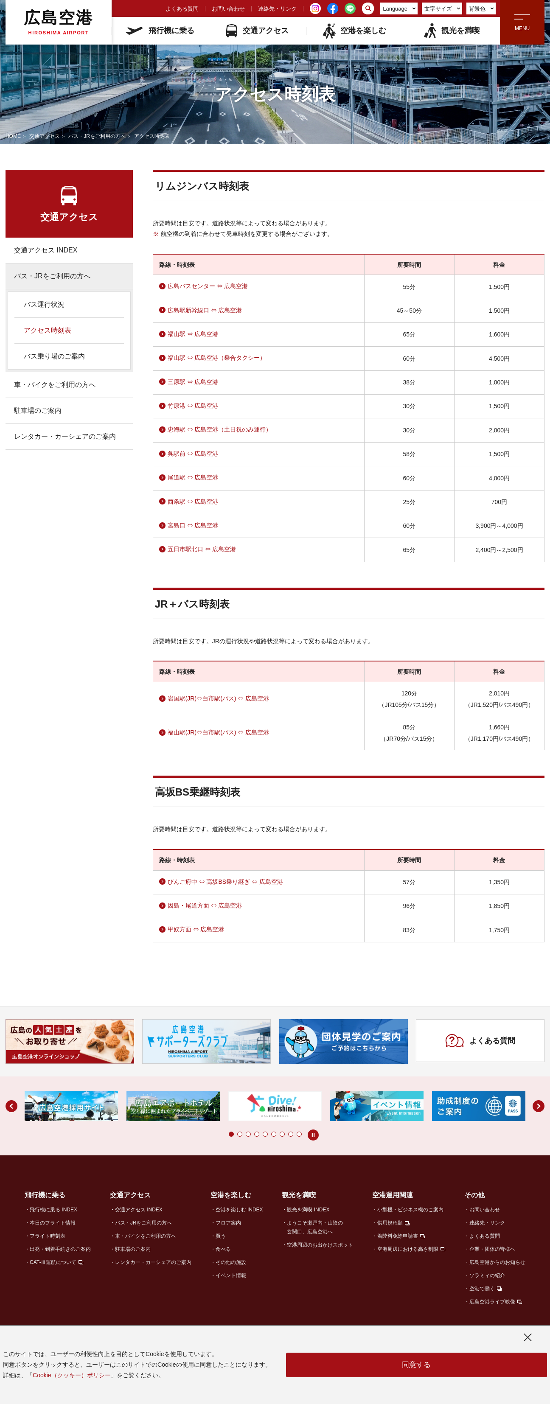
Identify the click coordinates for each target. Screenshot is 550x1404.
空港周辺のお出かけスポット (320, 1245)
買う (221, 1236)
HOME (13, 136)
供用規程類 (390, 1223)
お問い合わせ (228, 9)
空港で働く (482, 1289)
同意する (416, 1365)
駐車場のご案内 (38, 410)
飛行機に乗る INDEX (53, 1210)
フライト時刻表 (47, 1236)
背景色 (481, 9)
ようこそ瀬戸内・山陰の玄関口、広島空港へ (315, 1227)
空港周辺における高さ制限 (407, 1249)
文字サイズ (442, 9)
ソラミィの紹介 (487, 1275)
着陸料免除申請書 (397, 1236)
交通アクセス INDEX (45, 250)
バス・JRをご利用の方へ (97, 136)
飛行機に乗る (160, 30)
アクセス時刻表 (47, 330)
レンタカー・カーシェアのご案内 (65, 436)
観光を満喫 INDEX (308, 1210)
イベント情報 (231, 1275)
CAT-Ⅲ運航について (53, 1262)
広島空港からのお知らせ (497, 1262)
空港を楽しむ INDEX (239, 1210)
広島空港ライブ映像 (492, 1302)
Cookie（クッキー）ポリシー (72, 1375)
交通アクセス (257, 30)
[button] (231, 1134)
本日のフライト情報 (53, 1223)
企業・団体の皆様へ (492, 1249)
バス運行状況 (44, 304)
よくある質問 (182, 9)
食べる (223, 1249)
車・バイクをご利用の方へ (54, 384)
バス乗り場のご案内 (54, 356)
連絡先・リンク (277, 9)
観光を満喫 (451, 30)
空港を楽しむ (354, 31)
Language (399, 9)
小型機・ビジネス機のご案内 (410, 1210)
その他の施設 (231, 1262)
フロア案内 (228, 1223)
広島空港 (58, 22)
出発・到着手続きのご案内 (60, 1249)
